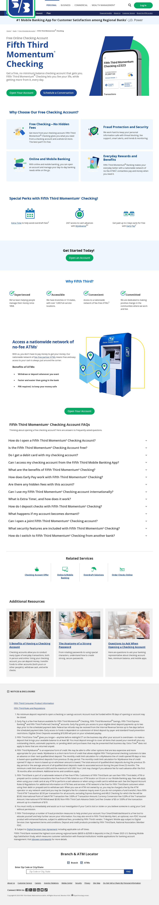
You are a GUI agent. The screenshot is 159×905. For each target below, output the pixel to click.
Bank (8, 13)
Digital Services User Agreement (42, 829)
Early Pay (131, 226)
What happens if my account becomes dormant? (77, 514)
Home (9, 31)
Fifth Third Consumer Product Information (34, 703)
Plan (49, 13)
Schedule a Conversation (58, 92)
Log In (143, 5)
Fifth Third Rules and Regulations (29, 708)
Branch (72, 862)
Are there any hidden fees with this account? (77, 484)
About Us (117, 13)
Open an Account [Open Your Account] (79, 257)
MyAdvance (81, 226)
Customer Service (128, 13)
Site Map (96, 883)
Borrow (18, 13)
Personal (37, 5)
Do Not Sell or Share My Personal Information (122, 883)
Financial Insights (106, 13)
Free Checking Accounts (27, 31)
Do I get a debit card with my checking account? (77, 455)
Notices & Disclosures (21, 691)
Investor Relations (51, 883)
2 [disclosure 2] (135, 225)
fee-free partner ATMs (45, 357)
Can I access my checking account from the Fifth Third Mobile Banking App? (77, 462)
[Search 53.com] (129, 5)
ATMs (85, 862)
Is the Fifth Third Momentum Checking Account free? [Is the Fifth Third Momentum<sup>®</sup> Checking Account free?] (77, 448)
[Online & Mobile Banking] (65, 572)
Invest (39, 13)
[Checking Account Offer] (37, 570)
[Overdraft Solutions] (94, 570)
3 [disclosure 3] (48, 222)
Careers (38, 883)
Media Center (67, 883)
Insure (29, 13)
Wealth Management (89, 5)
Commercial (66, 5)
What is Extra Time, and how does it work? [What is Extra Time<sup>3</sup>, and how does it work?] (77, 499)
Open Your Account (21, 92)
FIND (128, 871)
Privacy (87, 883)
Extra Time (16, 223)
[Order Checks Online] (122, 570)
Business (51, 5)
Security (78, 883)
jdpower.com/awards (41, 839)
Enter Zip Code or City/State (29, 867)
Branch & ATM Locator (145, 13)
